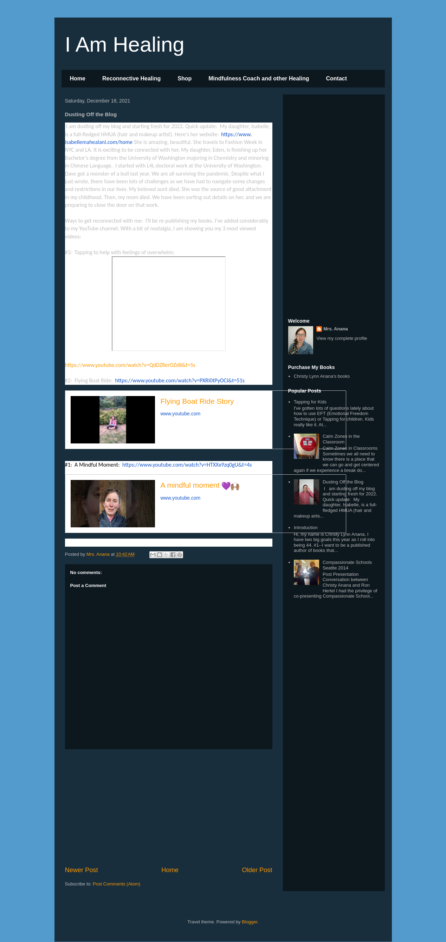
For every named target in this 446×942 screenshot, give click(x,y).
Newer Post (81, 870)
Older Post (257, 870)
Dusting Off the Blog (343, 482)
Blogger (249, 921)
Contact (336, 78)
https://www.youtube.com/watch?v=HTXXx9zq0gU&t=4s (187, 464)
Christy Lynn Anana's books (322, 376)
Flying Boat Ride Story (197, 401)
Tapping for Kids (310, 401)
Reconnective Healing (131, 78)
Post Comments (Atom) (116, 884)
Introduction (306, 527)
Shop (184, 78)
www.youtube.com (181, 413)
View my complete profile (341, 338)
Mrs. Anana (335, 328)
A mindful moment (200, 485)
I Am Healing (125, 44)
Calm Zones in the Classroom (341, 439)
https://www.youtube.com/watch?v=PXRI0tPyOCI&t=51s (179, 380)
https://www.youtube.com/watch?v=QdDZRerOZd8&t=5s (130, 365)
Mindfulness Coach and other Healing (258, 78)
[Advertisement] (168, 807)
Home (77, 78)
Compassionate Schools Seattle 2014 (347, 565)
